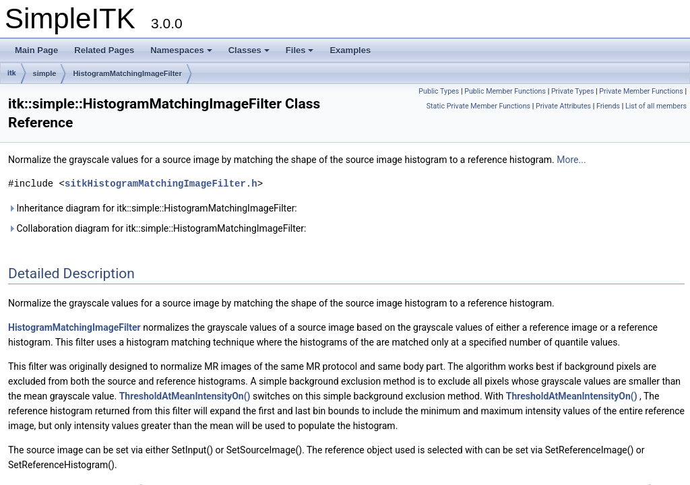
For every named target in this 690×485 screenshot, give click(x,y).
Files (300, 50)
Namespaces (181, 50)
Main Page (36, 50)
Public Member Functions (505, 91)
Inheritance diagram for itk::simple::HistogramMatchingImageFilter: (152, 208)
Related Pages (104, 50)
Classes (249, 50)
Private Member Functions (641, 91)
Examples (350, 50)
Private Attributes (563, 106)
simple (45, 73)
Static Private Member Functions (478, 106)
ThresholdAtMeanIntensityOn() (185, 396)
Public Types (438, 91)
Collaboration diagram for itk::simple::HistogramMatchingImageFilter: (157, 228)
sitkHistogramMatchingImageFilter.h (161, 183)
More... (571, 159)
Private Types (572, 91)
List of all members (656, 106)
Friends (608, 106)
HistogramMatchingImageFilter (127, 73)
